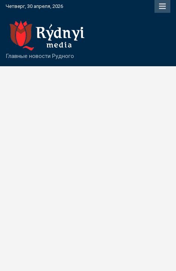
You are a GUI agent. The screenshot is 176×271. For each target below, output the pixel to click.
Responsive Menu (162, 6)
